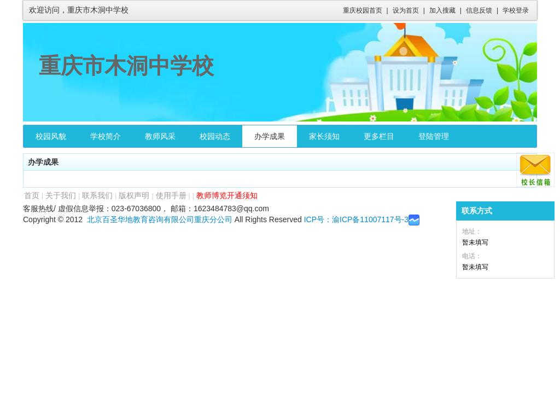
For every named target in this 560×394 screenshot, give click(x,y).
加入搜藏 (442, 10)
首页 (31, 195)
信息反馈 (479, 10)
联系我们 (97, 195)
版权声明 (134, 195)
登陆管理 (433, 136)
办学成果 (269, 136)
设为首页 (406, 10)
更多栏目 (379, 136)
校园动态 (215, 136)
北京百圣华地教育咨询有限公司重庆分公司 (159, 219)
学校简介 (105, 136)
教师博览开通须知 (227, 195)
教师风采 (160, 136)
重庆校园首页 (362, 10)
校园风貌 (51, 136)
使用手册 (171, 195)
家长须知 (324, 136)
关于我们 (60, 195)
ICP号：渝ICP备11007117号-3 (356, 219)
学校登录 (516, 10)
